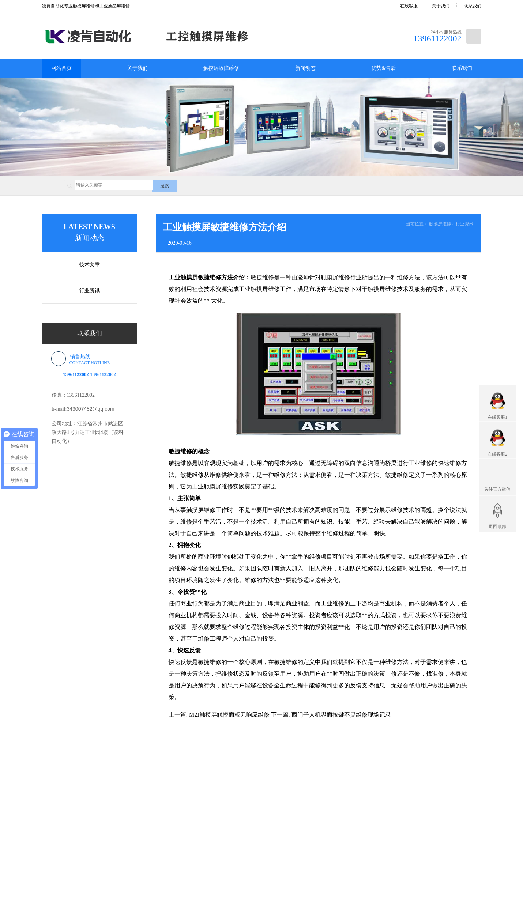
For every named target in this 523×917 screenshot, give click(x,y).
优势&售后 (383, 68)
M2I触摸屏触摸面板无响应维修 (229, 715)
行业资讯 (89, 290)
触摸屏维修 (440, 223)
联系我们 (472, 5)
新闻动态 (305, 68)
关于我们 (440, 5)
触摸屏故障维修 (221, 68)
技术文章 (89, 264)
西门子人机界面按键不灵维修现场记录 (341, 715)
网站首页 (61, 68)
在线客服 (404, 5)
